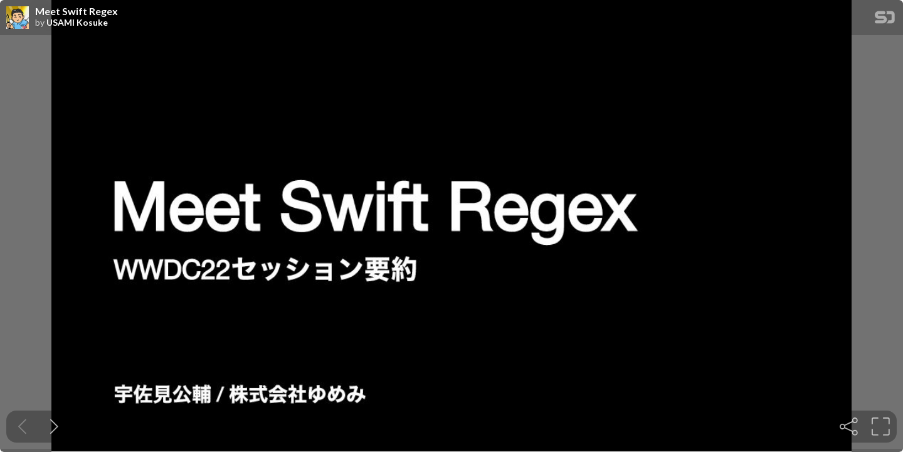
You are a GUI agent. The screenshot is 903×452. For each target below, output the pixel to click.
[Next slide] (54, 426)
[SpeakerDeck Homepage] (885, 20)
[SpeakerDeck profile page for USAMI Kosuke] (17, 18)
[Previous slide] (22, 426)
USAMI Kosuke (77, 22)
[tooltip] (849, 426)
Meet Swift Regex (76, 11)
